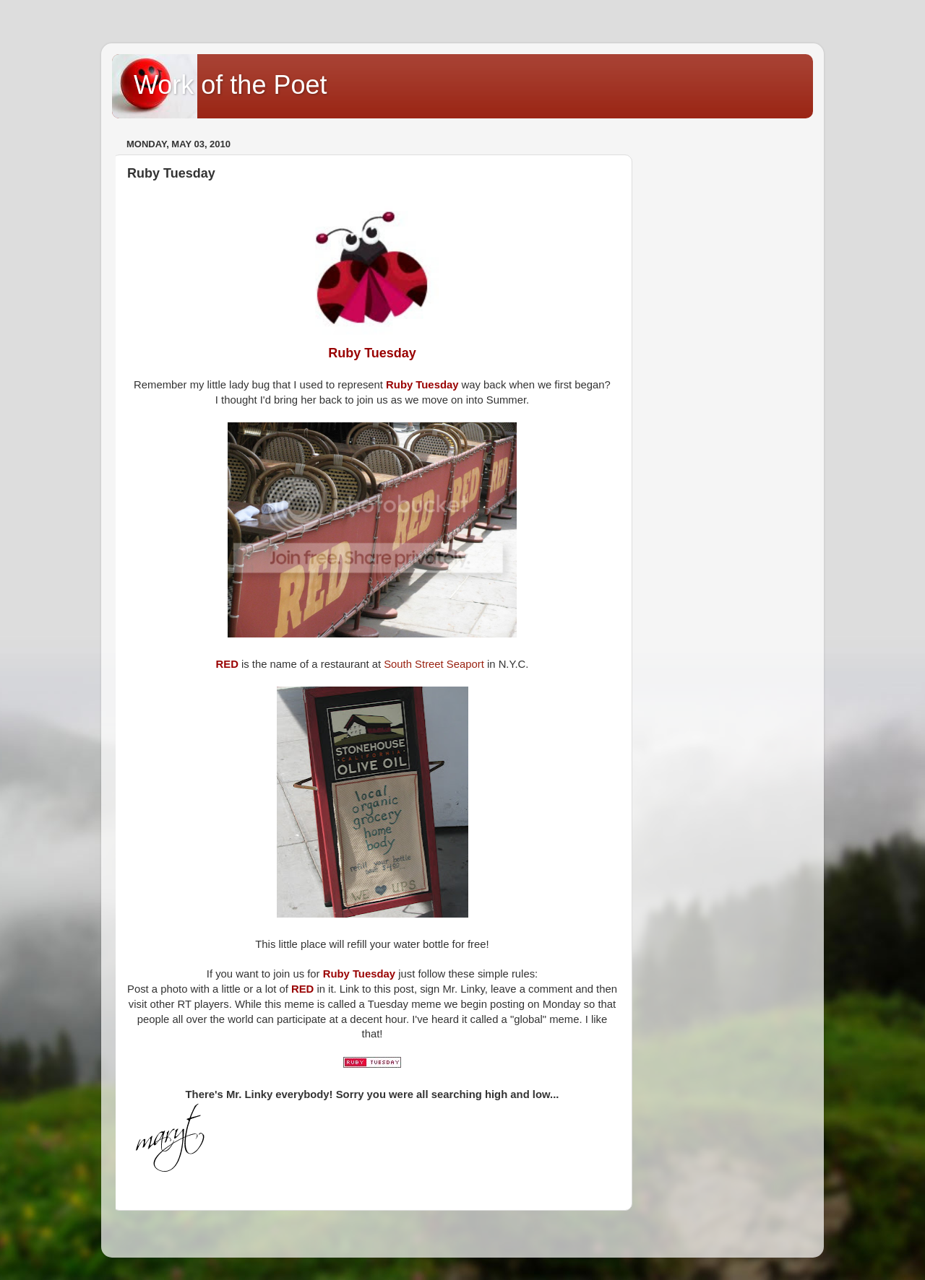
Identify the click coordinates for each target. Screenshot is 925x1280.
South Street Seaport (434, 664)
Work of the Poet (230, 85)
